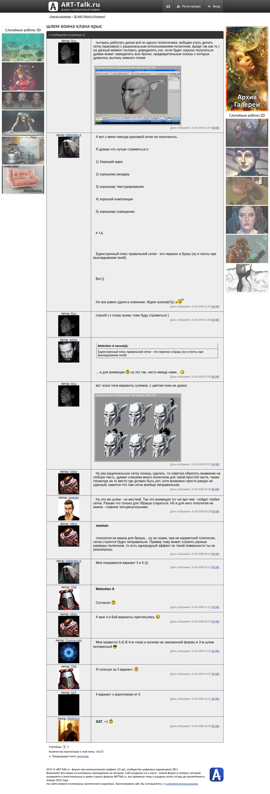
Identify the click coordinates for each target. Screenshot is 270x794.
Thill (73, 587)
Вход (213, 6)
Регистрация (189, 6)
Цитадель (83, 756)
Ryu (73, 40)
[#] (213, 127)
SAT (73, 692)
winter (73, 339)
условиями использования (181, 784)
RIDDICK (74, 718)
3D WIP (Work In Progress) (89, 16)
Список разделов (60, 16)
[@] (217, 127)
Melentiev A (73, 135)
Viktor (73, 471)
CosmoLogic (73, 640)
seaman (73, 497)
